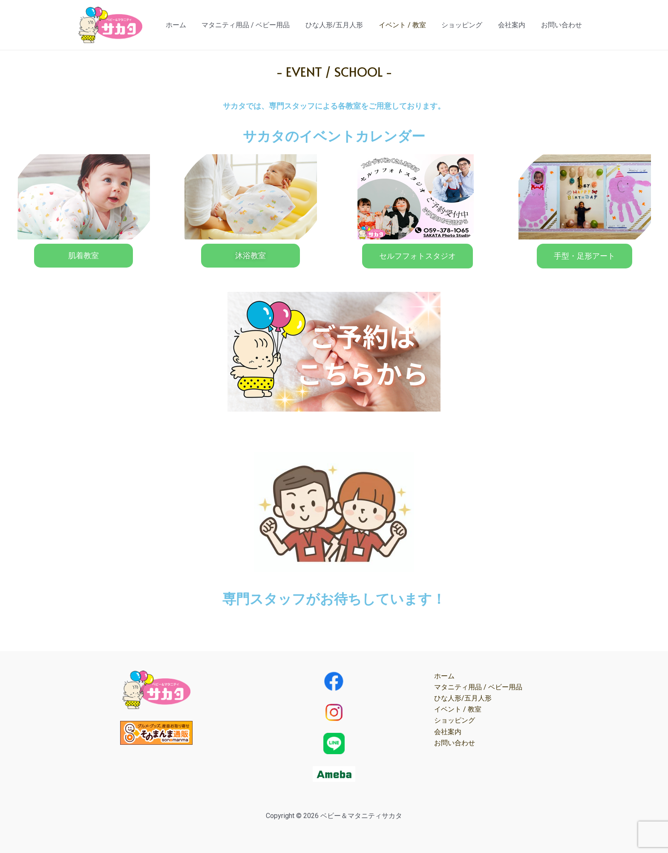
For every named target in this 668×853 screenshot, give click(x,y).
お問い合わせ (562, 25)
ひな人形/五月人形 (343, 25)
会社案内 (514, 25)
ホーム (189, 25)
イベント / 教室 (409, 25)
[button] (83, 256)
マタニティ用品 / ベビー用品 (257, 25)
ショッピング (466, 25)
